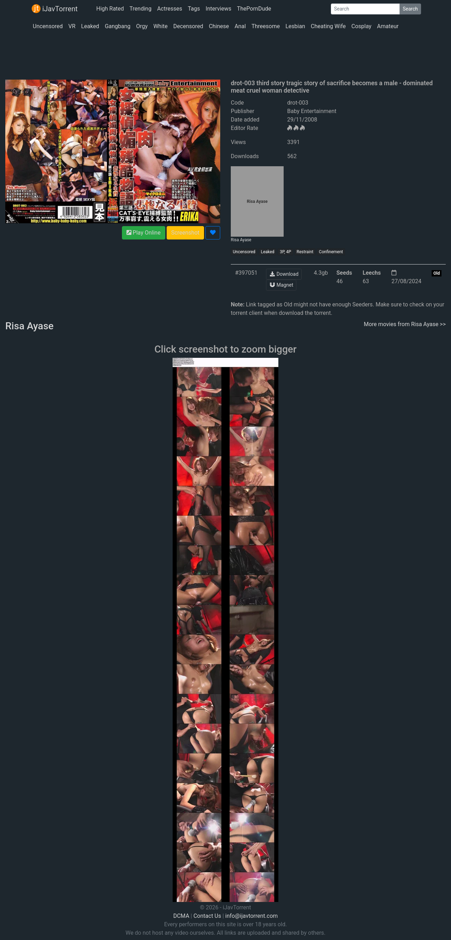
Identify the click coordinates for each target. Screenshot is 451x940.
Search (410, 9)
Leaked (90, 26)
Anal (240, 26)
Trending (141, 8)
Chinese (219, 26)
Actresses (169, 8)
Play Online (143, 232)
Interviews (218, 8)
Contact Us (207, 916)
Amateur (388, 26)
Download (283, 274)
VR (71, 26)
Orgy (142, 26)
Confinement (331, 251)
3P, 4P (285, 251)
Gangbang (117, 26)
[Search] (365, 9)
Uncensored (48, 26)
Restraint (305, 251)
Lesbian (295, 26)
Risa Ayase (254, 204)
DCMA (181, 916)
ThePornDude (254, 8)
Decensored (188, 26)
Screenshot (185, 232)
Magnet (281, 285)
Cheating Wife (328, 26)
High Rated (110, 8)
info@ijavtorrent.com (251, 916)
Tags (194, 8)
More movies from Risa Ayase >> (405, 324)
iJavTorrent (55, 8)
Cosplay (361, 26)
